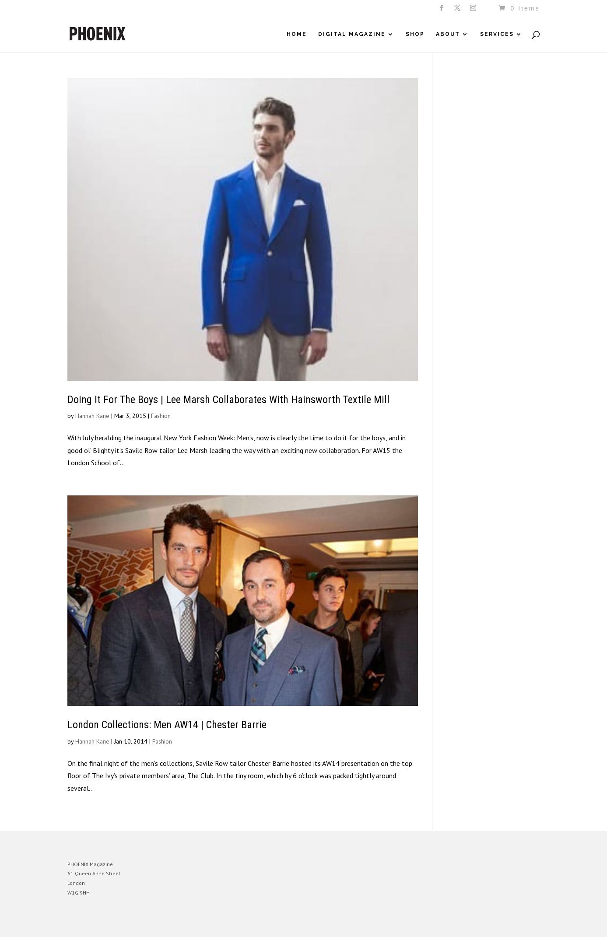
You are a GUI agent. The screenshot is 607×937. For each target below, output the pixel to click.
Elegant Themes (108, 924)
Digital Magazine (352, 34)
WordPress (162, 924)
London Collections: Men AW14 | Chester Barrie (167, 725)
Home (297, 34)
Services (497, 34)
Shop (415, 34)
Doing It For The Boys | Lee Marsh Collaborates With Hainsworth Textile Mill (228, 399)
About (448, 34)
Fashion (161, 416)
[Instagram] (473, 10)
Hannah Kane (92, 416)
